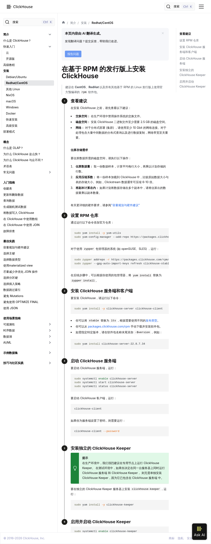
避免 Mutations (13, 296)
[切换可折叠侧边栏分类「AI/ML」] (50, 342)
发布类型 (151, 320)
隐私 (181, 538)
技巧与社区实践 (13, 363)
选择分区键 (10, 277)
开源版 (10, 58)
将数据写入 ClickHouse (18, 212)
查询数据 (9, 200)
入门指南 (9, 182)
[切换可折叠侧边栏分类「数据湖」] (50, 336)
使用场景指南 (12, 318)
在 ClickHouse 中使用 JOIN (21, 225)
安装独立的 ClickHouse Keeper (192, 72)
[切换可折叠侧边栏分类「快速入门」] (50, 46)
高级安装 (12, 125)
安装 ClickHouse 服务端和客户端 (192, 49)
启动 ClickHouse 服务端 (192, 61)
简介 (6, 34)
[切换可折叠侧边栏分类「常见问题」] (50, 172)
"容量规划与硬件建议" (125, 205)
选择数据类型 (12, 259)
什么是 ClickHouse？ (17, 40)
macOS (11, 101)
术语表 (7, 166)
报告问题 (73, 54)
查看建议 (185, 33)
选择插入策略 (12, 283)
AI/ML (7, 342)
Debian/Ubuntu (16, 77)
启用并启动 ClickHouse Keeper (192, 84)
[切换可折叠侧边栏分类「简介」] (50, 34)
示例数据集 (10, 352)
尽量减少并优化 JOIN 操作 (20, 271)
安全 (190, 538)
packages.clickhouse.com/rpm (109, 326)
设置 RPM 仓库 (189, 40)
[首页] (63, 22)
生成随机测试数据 (14, 206)
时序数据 (9, 330)
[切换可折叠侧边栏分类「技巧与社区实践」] (50, 363)
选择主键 (9, 253)
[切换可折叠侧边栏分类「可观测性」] (50, 324)
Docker (11, 113)
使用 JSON (10, 308)
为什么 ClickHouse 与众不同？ (23, 160)
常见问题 (9, 172)
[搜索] (179, 7)
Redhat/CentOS (17, 83)
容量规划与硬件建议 (16, 247)
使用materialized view (18, 265)
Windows (12, 107)
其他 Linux (13, 89)
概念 (6, 142)
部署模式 (9, 131)
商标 (172, 538)
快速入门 (9, 46)
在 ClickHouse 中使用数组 (20, 219)
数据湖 (7, 336)
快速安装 (12, 119)
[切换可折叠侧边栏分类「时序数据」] (50, 330)
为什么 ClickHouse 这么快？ (22, 154)
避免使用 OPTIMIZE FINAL (20, 302)
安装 (6, 71)
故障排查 (9, 231)
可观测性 (9, 324)
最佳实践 (9, 241)
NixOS (10, 95)
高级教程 (9, 65)
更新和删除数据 (13, 194)
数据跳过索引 (12, 289)
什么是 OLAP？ (13, 148)
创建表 (7, 188)
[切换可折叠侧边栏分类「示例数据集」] (50, 353)
